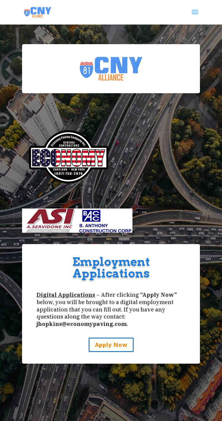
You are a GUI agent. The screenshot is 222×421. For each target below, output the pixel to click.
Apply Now (111, 344)
